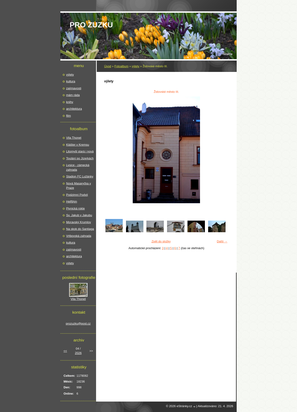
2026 (78, 353)
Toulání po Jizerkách (80, 158)
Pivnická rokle (75, 208)
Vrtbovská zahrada (78, 236)
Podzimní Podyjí (77, 194)
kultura (70, 81)
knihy (69, 102)
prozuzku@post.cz (78, 323)
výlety (135, 66)
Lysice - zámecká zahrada (77, 167)
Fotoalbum (121, 66)
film (68, 115)
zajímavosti (73, 88)
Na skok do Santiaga (80, 229)
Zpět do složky (161, 241)
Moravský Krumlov (78, 222)
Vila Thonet (73, 137)
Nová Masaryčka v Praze (78, 186)
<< (65, 351)
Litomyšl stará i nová (80, 151)
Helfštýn (71, 201)
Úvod (107, 66)
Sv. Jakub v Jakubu (79, 215)
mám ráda (73, 95)
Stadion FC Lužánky (79, 176)
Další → (222, 241)
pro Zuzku (91, 25)
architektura (74, 108)
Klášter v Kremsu (77, 144)
